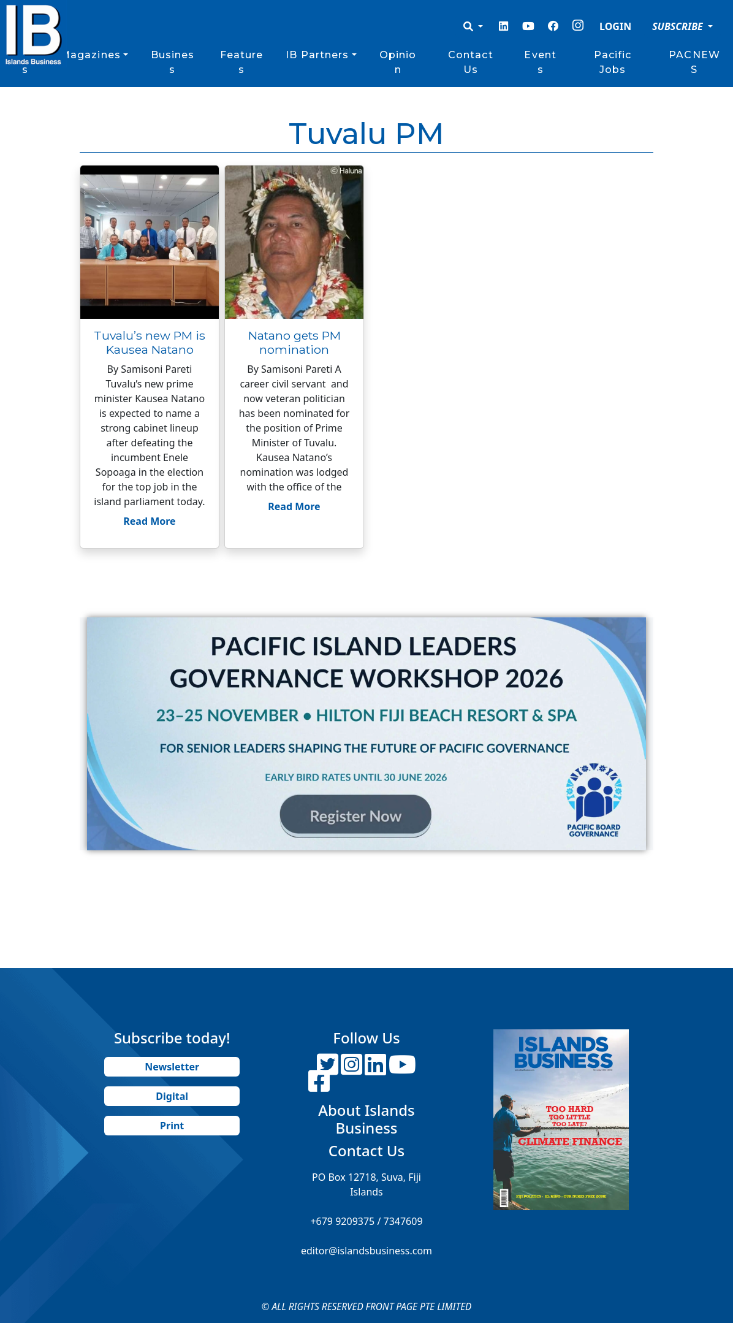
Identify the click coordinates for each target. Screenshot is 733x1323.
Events (540, 62)
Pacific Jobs (613, 62)
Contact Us (470, 62)
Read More (149, 521)
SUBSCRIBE (678, 26)
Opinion (398, 62)
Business (173, 62)
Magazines (90, 55)
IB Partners (317, 55)
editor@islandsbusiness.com (366, 1250)
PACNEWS (694, 62)
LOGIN (615, 26)
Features (242, 62)
